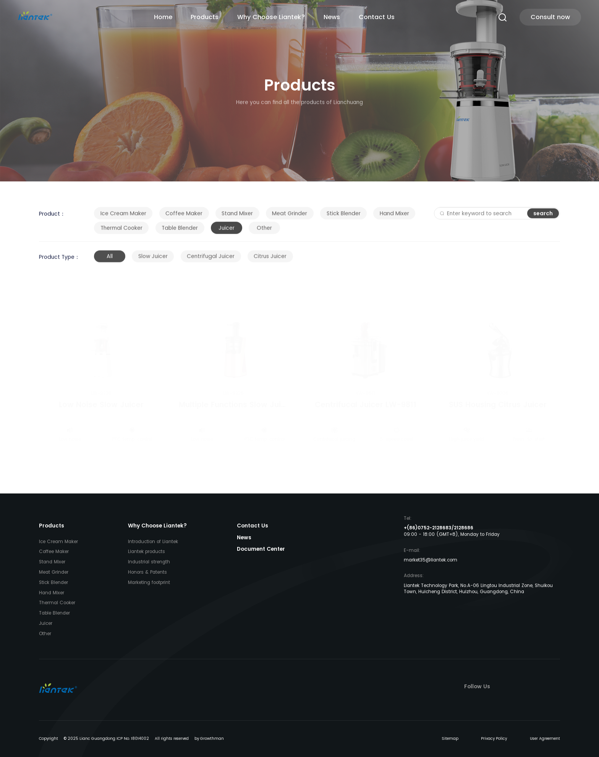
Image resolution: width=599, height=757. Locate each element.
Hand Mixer (394, 218)
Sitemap (450, 738)
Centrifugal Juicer (211, 263)
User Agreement (545, 738)
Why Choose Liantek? (271, 17)
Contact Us (377, 17)
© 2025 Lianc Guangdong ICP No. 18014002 (106, 738)
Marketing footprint (149, 582)
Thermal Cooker (121, 232)
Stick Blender (344, 218)
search (543, 218)
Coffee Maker (183, 218)
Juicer (227, 232)
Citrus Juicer (270, 263)
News (332, 17)
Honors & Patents (147, 572)
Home (163, 17)
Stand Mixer (237, 218)
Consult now (550, 17)
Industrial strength (149, 562)
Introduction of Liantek (153, 542)
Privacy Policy (494, 738)
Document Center (261, 549)
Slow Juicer (153, 263)
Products (205, 17)
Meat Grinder (289, 218)
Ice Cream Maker (123, 218)
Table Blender (180, 232)
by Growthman (209, 738)
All (110, 263)
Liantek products (146, 551)
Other (264, 232)
